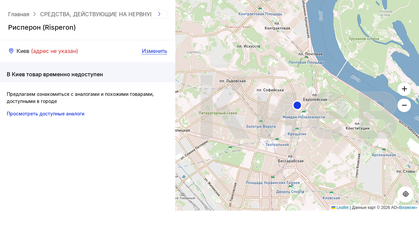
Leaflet (340, 207)
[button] (297, 105)
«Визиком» (407, 207)
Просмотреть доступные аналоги (45, 113)
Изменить (154, 51)
